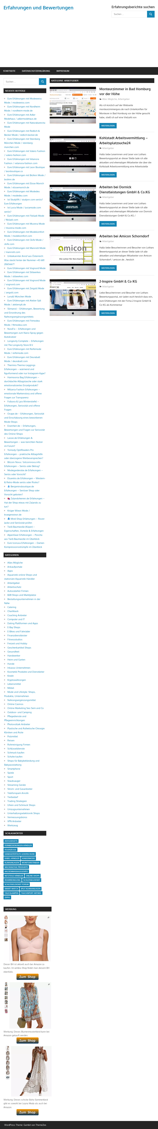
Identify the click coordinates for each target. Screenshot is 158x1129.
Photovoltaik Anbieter (18, 724)
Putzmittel (12, 736)
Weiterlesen (108, 125)
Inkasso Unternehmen (18, 667)
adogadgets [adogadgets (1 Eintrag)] (11, 841)
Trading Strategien (17, 801)
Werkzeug (12, 825)
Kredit (10, 675)
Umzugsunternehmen (18, 809)
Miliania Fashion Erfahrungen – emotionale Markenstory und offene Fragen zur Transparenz (23, 393)
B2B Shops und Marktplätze (21, 595)
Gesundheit (13, 651)
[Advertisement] (79, 40)
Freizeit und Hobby (17, 643)
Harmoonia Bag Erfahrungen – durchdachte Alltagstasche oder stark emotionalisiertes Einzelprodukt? (23, 381)
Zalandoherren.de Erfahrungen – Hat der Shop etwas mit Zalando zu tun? (24, 502)
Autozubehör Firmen (18, 591)
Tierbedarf (12, 797)
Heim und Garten (16, 659)
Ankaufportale (14, 566)
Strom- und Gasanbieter (19, 788)
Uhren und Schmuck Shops (21, 805)
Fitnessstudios (14, 639)
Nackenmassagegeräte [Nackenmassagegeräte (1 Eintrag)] (16, 871)
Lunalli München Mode (19, 296)
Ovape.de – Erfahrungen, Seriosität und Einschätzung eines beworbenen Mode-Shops (24, 417)
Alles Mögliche (109, 99)
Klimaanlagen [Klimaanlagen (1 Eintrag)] (12, 862)
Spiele (10, 772)
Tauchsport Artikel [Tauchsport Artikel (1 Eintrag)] (31, 893)
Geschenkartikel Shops (19, 647)
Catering (11, 607)
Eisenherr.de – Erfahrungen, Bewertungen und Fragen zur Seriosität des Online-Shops (24, 429)
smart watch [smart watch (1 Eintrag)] (11, 889)
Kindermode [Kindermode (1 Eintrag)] (28, 858)
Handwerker (13, 655)
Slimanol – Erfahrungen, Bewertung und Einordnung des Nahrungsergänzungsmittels (24, 312)
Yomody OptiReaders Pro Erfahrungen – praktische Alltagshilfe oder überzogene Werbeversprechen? (23, 454)
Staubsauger (13, 780)
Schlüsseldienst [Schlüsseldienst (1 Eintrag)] (31, 880)
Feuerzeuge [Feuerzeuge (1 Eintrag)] (10, 850)
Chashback (13, 611)
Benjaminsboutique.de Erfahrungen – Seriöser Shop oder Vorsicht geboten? (22, 490)
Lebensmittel (14, 683)
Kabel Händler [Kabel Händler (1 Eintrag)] (12, 858)
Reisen (11, 740)
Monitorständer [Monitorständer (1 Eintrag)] (30, 862)
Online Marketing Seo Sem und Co (25, 708)
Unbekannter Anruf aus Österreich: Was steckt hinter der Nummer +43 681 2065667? (24, 260)
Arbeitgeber (124, 99)
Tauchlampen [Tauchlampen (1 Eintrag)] (11, 893)
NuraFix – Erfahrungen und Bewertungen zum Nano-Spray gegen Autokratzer (23, 332)
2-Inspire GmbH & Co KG (118, 281)
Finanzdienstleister (17, 635)
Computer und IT (16, 619)
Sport (10, 776)
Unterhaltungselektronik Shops (23, 813)
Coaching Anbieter (17, 615)
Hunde (10, 663)
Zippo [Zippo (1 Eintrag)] (7, 897)
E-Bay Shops (13, 627)
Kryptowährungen (16, 679)
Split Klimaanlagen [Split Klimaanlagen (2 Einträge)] (30, 889)
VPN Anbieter (14, 821)
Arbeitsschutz (14, 587)
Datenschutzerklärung (36, 71)
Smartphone (13, 768)
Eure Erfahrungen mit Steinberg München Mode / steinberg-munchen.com (22, 143)
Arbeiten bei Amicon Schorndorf (125, 236)
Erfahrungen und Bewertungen (40, 7)
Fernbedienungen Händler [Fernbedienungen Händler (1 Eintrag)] (18, 845)
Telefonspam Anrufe (18, 793)
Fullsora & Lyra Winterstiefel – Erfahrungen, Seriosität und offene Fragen (22, 405)
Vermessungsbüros (17, 817)
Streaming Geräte (16, 784)
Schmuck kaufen (15, 752)
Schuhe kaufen (15, 756)
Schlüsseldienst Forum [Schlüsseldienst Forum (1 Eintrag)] (17, 884)
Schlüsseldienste (16, 748)
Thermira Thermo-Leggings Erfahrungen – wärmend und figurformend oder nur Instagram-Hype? (24, 369)
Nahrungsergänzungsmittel (21, 700)
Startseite (9, 71)
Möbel (10, 687)
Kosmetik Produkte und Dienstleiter (25, 671)
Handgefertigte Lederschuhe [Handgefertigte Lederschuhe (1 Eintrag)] (20, 854)
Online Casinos (15, 704)
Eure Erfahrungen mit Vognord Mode (26, 268)
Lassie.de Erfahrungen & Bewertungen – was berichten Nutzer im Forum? (23, 442)
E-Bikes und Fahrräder (18, 631)
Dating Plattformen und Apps (22, 623)
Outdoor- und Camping (19, 712)
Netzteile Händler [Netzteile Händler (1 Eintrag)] (14, 876)
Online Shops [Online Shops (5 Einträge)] (33, 876)
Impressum (62, 71)
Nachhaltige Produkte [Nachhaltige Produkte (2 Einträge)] (16, 867)
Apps (10, 570)
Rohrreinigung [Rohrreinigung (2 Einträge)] (13, 880)
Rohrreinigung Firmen (18, 744)
